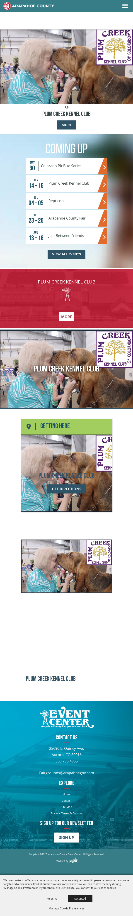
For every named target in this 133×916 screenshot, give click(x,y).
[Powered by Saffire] (73, 860)
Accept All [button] (80, 898)
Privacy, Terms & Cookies (66, 813)
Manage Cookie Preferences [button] (67, 908)
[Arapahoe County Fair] (66, 717)
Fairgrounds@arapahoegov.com (66, 772)
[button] (66, 107)
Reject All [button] (52, 898)
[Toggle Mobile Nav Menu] (125, 6)
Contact (66, 800)
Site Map (66, 807)
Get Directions (66, 488)
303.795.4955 (67, 761)
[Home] (28, 6)
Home (66, 794)
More (67, 124)
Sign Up (66, 837)
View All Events (66, 254)
